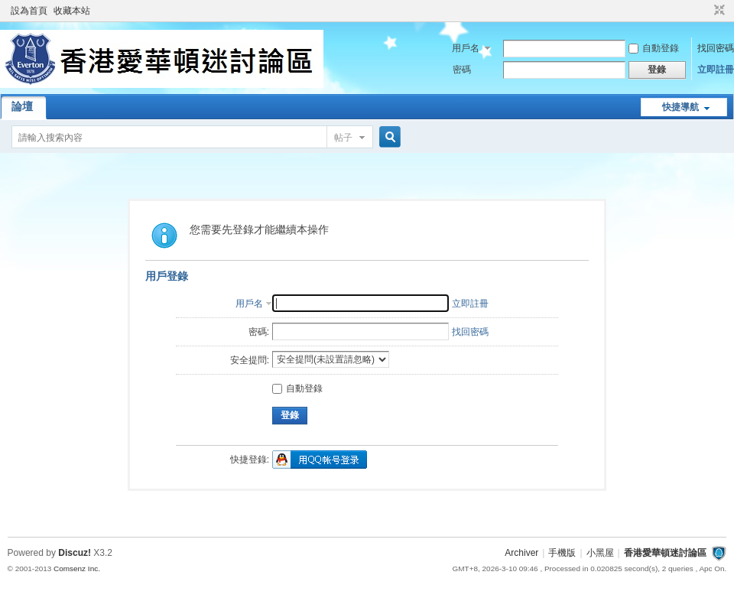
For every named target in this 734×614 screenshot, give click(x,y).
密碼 (462, 69)
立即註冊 (715, 69)
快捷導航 (680, 107)
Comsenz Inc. (77, 568)
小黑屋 (600, 552)
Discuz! (74, 552)
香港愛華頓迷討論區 (665, 552)
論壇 (22, 106)
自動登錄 (653, 48)
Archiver (521, 552)
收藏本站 (72, 10)
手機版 (562, 552)
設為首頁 (29, 10)
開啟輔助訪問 (705, 11)
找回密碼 (715, 48)
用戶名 (465, 48)
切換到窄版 (717, 11)
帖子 (343, 137)
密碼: (258, 331)
